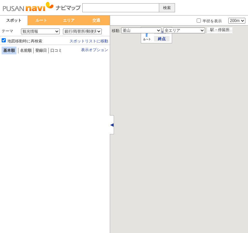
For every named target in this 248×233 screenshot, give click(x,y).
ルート (41, 20)
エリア (69, 20)
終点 (162, 39)
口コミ (56, 50)
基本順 (9, 50)
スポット (14, 20)
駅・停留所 (220, 30)
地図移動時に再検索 (24, 41)
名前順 (26, 50)
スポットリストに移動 (88, 41)
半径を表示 (212, 21)
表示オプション (94, 50)
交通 (96, 20)
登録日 (41, 50)
